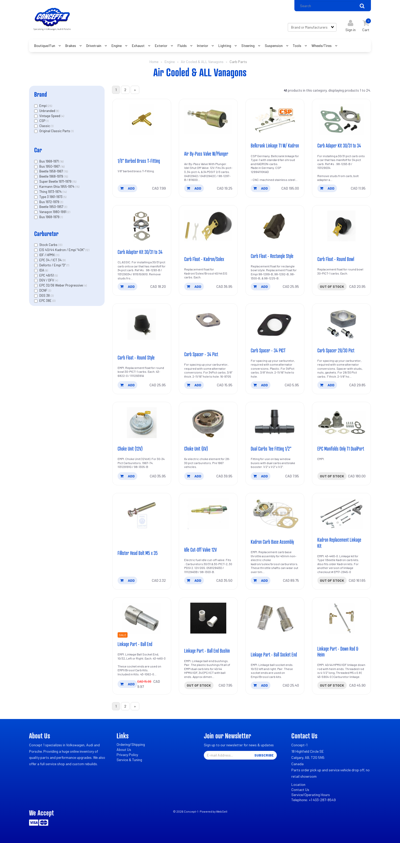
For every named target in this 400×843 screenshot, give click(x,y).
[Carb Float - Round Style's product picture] (142, 324)
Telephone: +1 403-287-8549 (313, 800)
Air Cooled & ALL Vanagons (202, 61)
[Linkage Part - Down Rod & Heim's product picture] (341, 618)
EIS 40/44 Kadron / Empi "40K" (62, 250)
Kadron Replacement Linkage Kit (339, 543)
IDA (42, 270)
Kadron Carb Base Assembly (272, 541)
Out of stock (332, 286)
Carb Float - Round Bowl (335, 259)
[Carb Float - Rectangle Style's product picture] (275, 225)
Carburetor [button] (46, 234)
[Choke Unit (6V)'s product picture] (208, 422)
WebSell (221, 811)
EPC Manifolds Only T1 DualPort (340, 448)
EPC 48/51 (47, 275)
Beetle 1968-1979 (51, 176)
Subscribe (263, 755)
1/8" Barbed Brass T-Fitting (139, 160)
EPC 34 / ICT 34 (50, 260)
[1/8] (142, 119)
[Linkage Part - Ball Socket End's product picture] (275, 618)
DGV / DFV (47, 280)
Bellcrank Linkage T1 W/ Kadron (275, 145)
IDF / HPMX (47, 255)
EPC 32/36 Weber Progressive (61, 285)
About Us (124, 750)
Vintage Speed (50, 116)
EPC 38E (45, 301)
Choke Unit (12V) (130, 448)
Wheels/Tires (321, 45)
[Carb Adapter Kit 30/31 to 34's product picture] (142, 225)
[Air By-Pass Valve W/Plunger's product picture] (208, 119)
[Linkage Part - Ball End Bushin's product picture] (208, 618)
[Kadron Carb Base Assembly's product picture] (275, 513)
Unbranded (47, 111)
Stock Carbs (48, 245)
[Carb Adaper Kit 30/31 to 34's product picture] (341, 119)
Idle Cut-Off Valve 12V (200, 549)
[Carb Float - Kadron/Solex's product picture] (208, 225)
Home (153, 61)
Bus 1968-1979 (49, 217)
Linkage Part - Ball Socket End (274, 654)
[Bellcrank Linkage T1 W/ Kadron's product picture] (275, 119)
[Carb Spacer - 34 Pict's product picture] (208, 324)
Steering (248, 45)
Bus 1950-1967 (49, 166)
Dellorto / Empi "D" (52, 265)
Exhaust (138, 45)
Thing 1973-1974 (50, 192)
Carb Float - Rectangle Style (272, 256)
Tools (297, 45)
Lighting (225, 45)
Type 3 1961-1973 (51, 197)
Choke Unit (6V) (196, 448)
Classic (45, 126)
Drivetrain (94, 45)
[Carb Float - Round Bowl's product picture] (341, 225)
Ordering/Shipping (131, 744)
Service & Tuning (129, 760)
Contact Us (300, 790)
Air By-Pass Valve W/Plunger (206, 153)
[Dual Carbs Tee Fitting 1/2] (275, 422)
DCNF (43, 290)
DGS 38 (45, 295)
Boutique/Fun (45, 45)
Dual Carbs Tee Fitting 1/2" (271, 448)
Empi (43, 106)
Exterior (161, 45)
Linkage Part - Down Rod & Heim (337, 651)
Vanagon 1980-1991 (53, 212)
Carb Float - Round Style (136, 357)
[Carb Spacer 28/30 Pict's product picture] (341, 324)
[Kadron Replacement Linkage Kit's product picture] (341, 513)
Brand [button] (40, 94)
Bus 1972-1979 (49, 202)
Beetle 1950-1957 (51, 207)
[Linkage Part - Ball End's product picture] (142, 618)
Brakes (71, 45)
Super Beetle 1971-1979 (55, 181)
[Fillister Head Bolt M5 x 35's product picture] (142, 513)
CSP (42, 121)
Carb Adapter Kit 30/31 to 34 (140, 252)
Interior (203, 45)
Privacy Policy (127, 755)
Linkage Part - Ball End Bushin (207, 650)
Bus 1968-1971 (49, 161)
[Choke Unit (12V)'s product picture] (142, 422)
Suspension (274, 45)
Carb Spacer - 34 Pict (201, 354)
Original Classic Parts (55, 131)
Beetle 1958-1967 (51, 171)
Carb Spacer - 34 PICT (268, 350)
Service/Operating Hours (310, 795)
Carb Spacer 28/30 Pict (335, 350)
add (127, 188)
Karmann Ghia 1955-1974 (57, 186)
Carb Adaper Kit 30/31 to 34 (339, 145)
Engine (116, 45)
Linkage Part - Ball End (135, 644)
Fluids (183, 45)
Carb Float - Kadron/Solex (204, 259)
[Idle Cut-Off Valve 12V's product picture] (208, 513)
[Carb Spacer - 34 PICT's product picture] (275, 324)
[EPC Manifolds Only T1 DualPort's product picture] (341, 422)
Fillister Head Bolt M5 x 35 (138, 553)
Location (298, 785)
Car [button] (38, 150)
